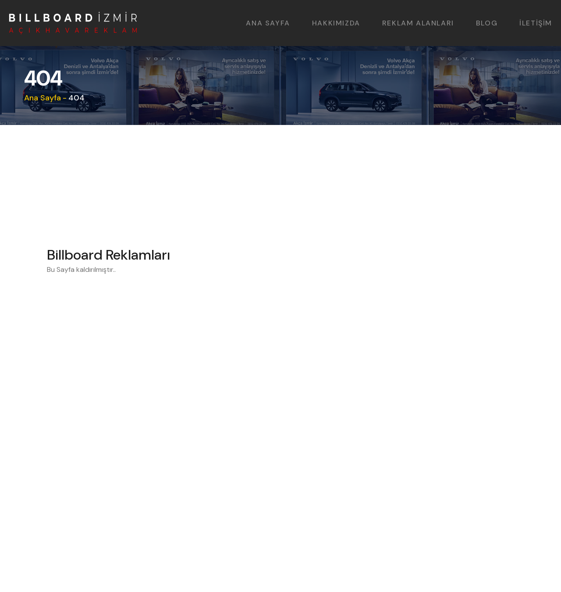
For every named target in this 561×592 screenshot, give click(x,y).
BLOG (486, 23)
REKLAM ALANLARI (418, 23)
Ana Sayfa (42, 98)
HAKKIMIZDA (336, 23)
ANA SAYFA (268, 23)
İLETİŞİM (535, 23)
